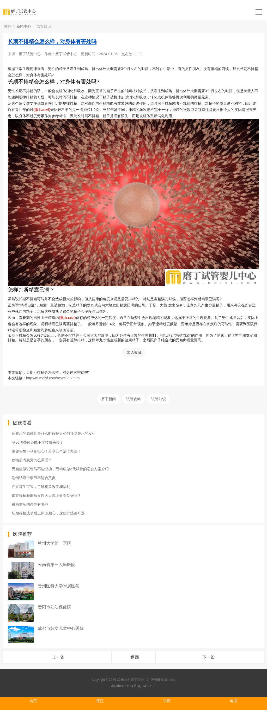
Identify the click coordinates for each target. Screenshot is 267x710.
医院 (100, 701)
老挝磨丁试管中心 (137, 680)
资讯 (167, 701)
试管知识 (43, 26)
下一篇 (208, 657)
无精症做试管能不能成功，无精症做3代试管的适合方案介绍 (60, 469)
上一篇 (58, 657)
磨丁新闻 (108, 399)
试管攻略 (133, 399)
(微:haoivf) (41, 110)
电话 (233, 701)
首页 (7, 26)
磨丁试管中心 (30, 54)
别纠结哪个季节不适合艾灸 (34, 478)
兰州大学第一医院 (54, 543)
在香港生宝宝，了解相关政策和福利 (41, 487)
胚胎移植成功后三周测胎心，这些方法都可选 (48, 513)
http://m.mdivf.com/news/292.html (53, 378)
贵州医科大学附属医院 (59, 586)
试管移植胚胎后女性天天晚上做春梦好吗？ (46, 495)
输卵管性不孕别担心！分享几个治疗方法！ (46, 451)
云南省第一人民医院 (56, 564)
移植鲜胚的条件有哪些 (30, 504)
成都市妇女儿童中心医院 (61, 628)
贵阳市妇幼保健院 (54, 607)
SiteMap (169, 680)
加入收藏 (134, 352)
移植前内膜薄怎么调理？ (32, 460)
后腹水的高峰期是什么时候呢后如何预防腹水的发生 (54, 433)
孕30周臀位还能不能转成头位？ (37, 442)
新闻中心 (23, 26)
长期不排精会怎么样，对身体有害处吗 (52, 41)
